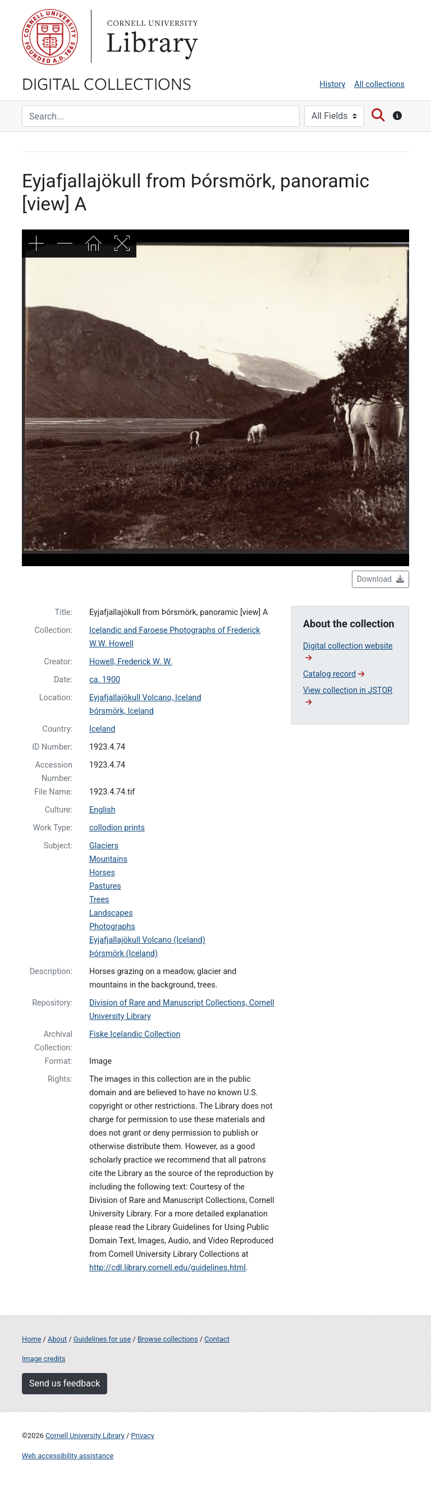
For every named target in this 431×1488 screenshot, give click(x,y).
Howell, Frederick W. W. (130, 662)
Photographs (112, 926)
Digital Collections (106, 83)
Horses (102, 873)
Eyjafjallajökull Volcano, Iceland (145, 697)
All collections (379, 84)
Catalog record (333, 674)
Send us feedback (64, 1383)
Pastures (105, 886)
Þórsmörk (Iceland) (123, 953)
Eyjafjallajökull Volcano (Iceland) (147, 940)
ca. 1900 (104, 680)
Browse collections (167, 1339)
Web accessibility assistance (67, 1456)
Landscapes (111, 913)
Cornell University (50, 37)
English (102, 810)
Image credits (44, 1358)
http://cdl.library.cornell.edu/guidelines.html (167, 1268)
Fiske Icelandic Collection (134, 1034)
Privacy (142, 1435)
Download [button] (380, 579)
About (57, 1339)
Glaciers (103, 846)
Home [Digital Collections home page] (31, 1339)
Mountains (108, 859)
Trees (99, 899)
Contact (217, 1339)
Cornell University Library (85, 1435)
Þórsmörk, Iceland (121, 711)
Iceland (102, 729)
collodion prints (117, 828)
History (333, 84)
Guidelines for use (102, 1339)
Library (151, 37)
